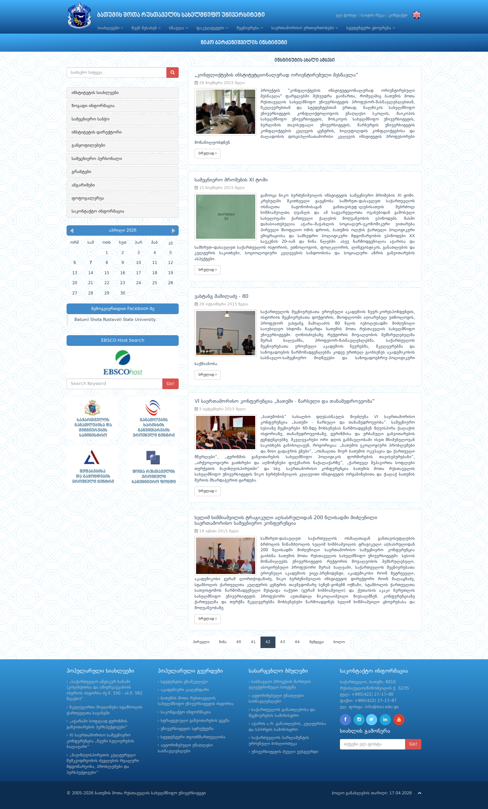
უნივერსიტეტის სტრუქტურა (187, 729)
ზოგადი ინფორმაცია (93, 106)
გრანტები (81, 172)
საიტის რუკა (373, 15)
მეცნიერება (250, 28)
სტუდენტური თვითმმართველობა (193, 737)
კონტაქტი (398, 15)
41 (253, 642)
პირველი (201, 642)
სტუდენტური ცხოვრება (370, 28)
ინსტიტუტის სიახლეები (95, 93)
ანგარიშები (83, 185)
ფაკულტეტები (212, 28)
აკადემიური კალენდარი (185, 690)
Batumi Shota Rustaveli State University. (115, 320)
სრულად (208, 153)
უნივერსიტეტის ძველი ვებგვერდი (284, 752)
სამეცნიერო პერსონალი (97, 159)
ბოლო (339, 642)
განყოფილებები (88, 145)
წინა (223, 642)
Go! (171, 384)
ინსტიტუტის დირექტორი (97, 132)
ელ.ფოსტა (346, 15)
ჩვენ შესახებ (146, 28)
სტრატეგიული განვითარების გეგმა (195, 721)
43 (282, 642)
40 (238, 642)
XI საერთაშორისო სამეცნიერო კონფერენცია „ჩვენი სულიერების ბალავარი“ (100, 741)
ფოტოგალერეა (88, 198)
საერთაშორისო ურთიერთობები (304, 28)
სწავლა (178, 28)
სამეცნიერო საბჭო (91, 119)
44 (297, 642)
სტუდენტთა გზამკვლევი (184, 682)
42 (267, 642)
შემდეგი (316, 642)
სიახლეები (110, 28)
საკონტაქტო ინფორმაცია (98, 211)
